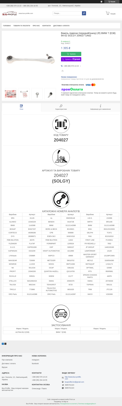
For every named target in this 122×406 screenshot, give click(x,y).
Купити (73, 54)
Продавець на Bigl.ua (61, 401)
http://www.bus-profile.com (73, 378)
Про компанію (7, 360)
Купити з (72, 59)
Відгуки (4, 367)
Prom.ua (72, 399)
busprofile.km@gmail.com (74, 382)
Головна (7, 26)
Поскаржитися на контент (68, 404)
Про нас (36, 26)
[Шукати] (84, 13)
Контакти (46, 26)
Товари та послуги (21, 26)
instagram (35, 360)
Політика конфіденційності (87, 404)
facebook (35, 363)
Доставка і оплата (61, 26)
